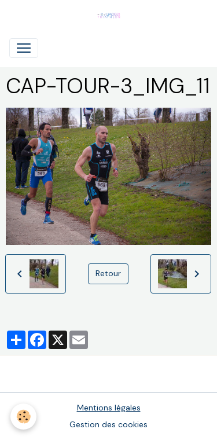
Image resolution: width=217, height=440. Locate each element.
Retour (108, 273)
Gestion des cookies (108, 424)
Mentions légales (109, 407)
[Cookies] (23, 417)
